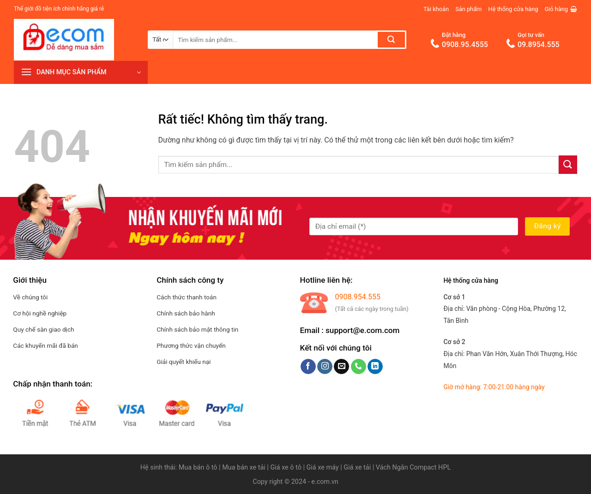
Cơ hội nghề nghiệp (39, 313)
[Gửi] (391, 39)
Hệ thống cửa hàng (513, 9)
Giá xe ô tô (285, 467)
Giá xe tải (357, 467)
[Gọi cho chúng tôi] (358, 367)
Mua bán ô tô (198, 467)
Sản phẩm (468, 9)
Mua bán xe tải (243, 467)
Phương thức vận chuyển (191, 345)
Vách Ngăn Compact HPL (413, 467)
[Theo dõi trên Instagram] (324, 367)
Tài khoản (436, 9)
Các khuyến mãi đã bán (45, 345)
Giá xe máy (324, 467)
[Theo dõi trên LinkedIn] (375, 367)
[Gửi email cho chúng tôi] (341, 367)
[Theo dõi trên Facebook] (308, 367)
